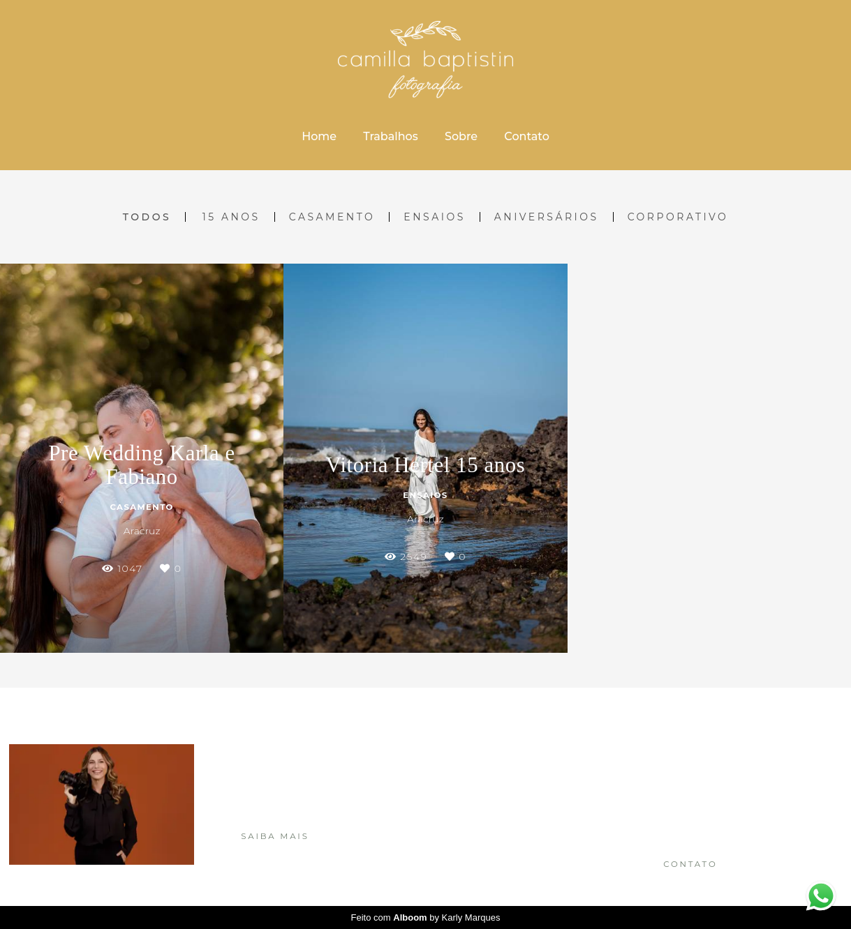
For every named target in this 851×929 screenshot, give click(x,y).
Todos (147, 217)
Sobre (461, 136)
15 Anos (231, 217)
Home (319, 136)
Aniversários (546, 217)
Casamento (332, 217)
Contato (526, 136)
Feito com (426, 917)
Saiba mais (275, 836)
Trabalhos (390, 136)
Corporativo (678, 217)
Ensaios (434, 217)
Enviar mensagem (707, 766)
